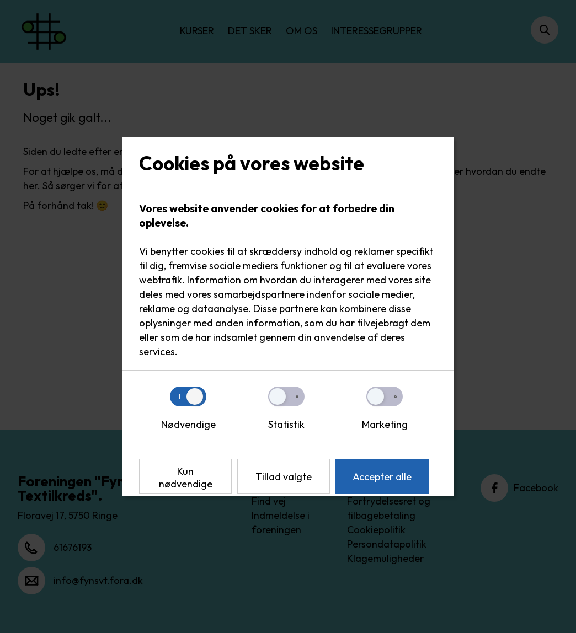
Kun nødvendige (185, 477)
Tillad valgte (283, 476)
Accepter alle (382, 476)
